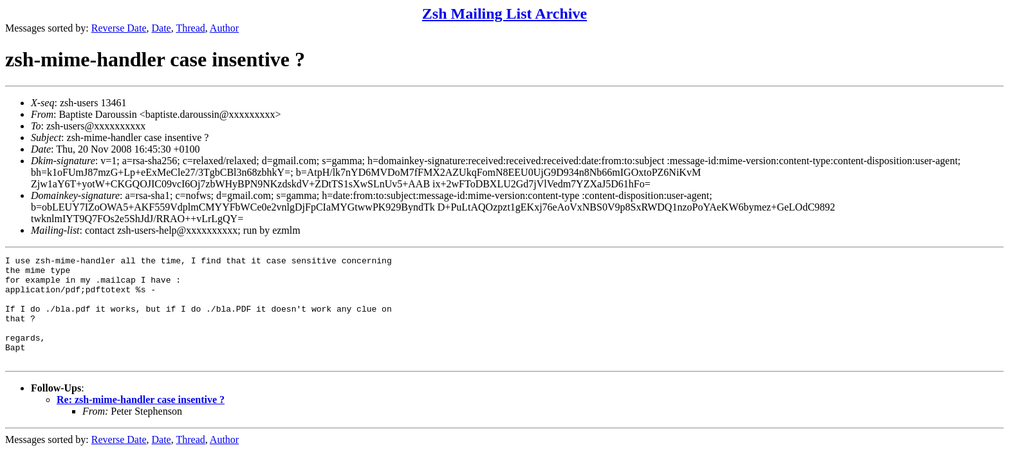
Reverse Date (119, 28)
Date (161, 28)
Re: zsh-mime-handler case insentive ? (141, 420)
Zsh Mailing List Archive (504, 13)
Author (224, 28)
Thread (190, 28)
